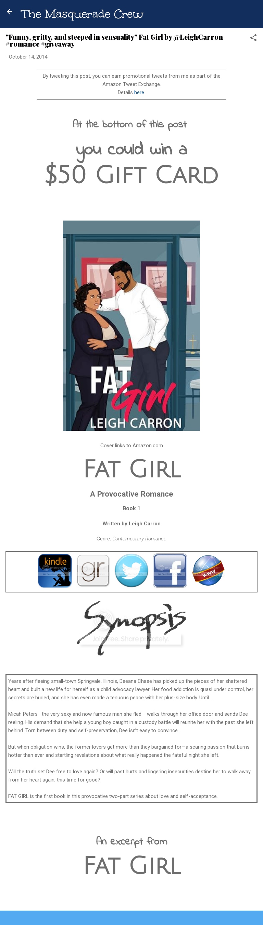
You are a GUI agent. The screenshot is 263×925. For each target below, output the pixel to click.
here (139, 92)
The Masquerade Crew (82, 14)
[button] (253, 39)
